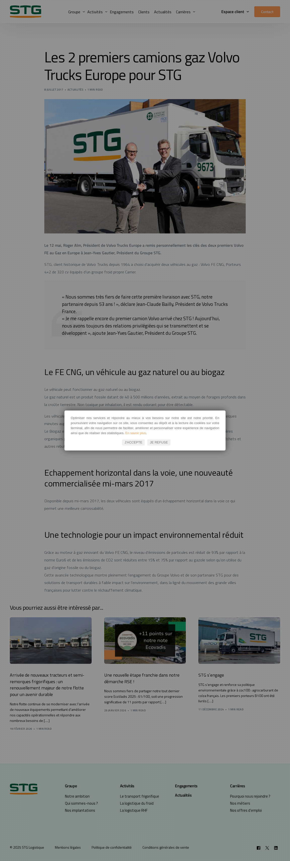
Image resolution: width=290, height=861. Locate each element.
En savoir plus (135, 433)
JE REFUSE (159, 442)
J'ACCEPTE (133, 442)
